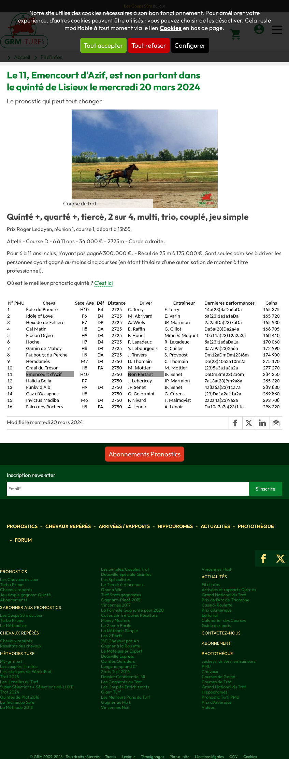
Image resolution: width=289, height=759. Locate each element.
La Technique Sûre (17, 702)
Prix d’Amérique (217, 702)
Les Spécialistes (116, 579)
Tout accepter (103, 45)
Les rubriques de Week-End (25, 671)
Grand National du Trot (224, 594)
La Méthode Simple (119, 630)
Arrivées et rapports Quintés (229, 589)
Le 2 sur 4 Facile (116, 625)
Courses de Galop (218, 676)
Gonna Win (111, 589)
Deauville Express (117, 656)
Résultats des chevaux (20, 645)
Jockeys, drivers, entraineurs (228, 661)
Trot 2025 (9, 676)
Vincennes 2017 (116, 605)
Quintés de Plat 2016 (19, 697)
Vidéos (208, 707)
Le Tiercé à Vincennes (122, 584)
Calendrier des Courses (224, 620)
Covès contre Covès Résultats (129, 615)
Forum (23, 540)
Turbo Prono (12, 584)
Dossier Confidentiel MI (123, 676)
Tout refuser (148, 45)
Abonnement (216, 643)
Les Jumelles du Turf (19, 681)
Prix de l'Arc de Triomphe (225, 599)
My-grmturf (11, 661)
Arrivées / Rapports (124, 526)
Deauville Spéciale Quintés (126, 574)
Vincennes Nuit (115, 707)
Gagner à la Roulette (120, 645)
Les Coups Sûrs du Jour (21, 615)
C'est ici (103, 282)
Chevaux (210, 671)
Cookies (171, 28)
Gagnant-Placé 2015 (121, 599)
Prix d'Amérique (217, 610)
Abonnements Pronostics (144, 454)
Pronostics (22, 526)
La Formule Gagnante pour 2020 (132, 610)
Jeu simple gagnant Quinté (25, 594)
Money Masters (115, 620)
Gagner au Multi (116, 702)
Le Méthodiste (13, 625)
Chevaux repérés (68, 526)
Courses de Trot (217, 681)
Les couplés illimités (18, 666)
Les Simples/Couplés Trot (125, 569)
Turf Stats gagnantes (121, 594)
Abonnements (13, 599)
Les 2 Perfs (111, 635)
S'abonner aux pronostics (30, 607)
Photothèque (256, 526)
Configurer (190, 45)
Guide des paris (216, 625)
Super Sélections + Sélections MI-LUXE (36, 686)
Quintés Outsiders (118, 661)
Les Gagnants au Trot (121, 681)
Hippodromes (175, 526)
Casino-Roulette (217, 605)
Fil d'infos (211, 584)
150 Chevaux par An (120, 640)
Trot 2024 (9, 692)
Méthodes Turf (17, 653)
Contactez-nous (221, 633)
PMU (206, 666)
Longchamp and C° (119, 666)
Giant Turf (111, 692)
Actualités (215, 526)
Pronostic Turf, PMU (220, 697)
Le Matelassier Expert (121, 651)
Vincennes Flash (217, 569)
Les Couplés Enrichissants (125, 686)
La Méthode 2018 (16, 707)
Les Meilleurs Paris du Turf (125, 697)
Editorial (210, 615)
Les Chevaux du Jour (19, 579)
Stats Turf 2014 (115, 671)
